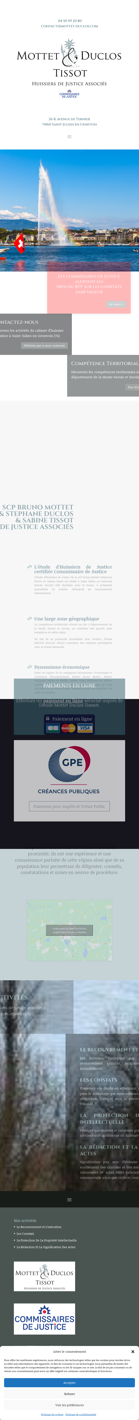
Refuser (69, 1394)
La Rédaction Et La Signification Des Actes (46, 1247)
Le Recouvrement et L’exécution (39, 1227)
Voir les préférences (70, 1405)
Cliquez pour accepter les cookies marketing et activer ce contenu (69, 930)
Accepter (69, 1382)
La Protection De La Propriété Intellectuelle (47, 1240)
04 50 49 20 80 (70, 21)
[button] (133, 1352)
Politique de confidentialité (81, 1414)
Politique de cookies (52, 1414)
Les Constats (25, 1233)
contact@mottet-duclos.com (69, 26)
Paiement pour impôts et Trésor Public (69, 752)
